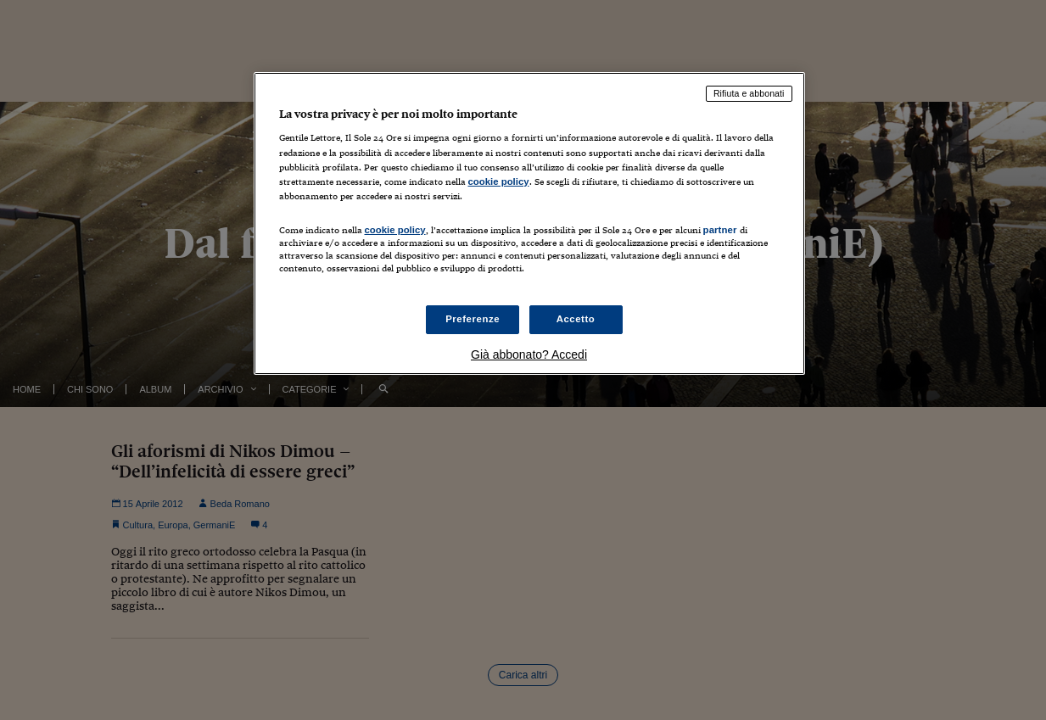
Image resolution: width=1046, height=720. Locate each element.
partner (720, 230)
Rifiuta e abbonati (749, 93)
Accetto (576, 319)
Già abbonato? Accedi (529, 354)
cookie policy (498, 181)
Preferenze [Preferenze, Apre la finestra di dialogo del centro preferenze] (472, 319)
